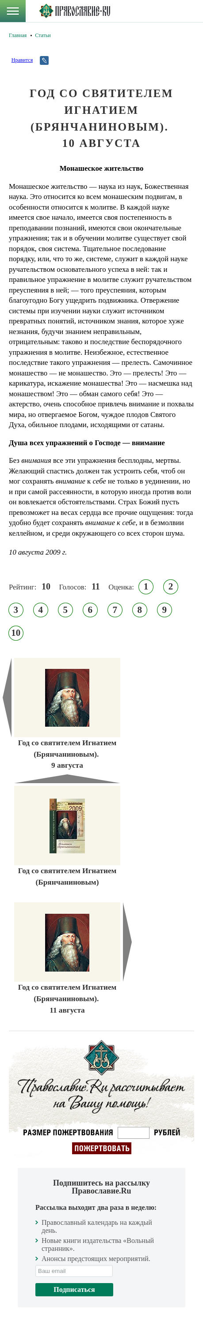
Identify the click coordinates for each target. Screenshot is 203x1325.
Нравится (22, 60)
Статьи (42, 35)
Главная (18, 35)
